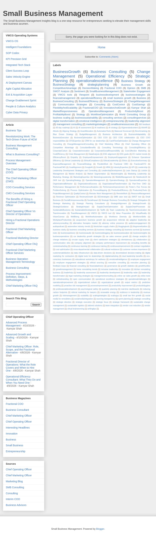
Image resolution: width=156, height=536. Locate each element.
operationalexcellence (94, 81)
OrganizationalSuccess (87, 184)
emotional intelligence (90, 121)
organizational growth (110, 282)
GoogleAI (89, 167)
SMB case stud (120, 197)
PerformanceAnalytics (89, 187)
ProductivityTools (140, 190)
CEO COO (103, 138)
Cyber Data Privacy (17, 112)
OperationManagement (95, 180)
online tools (145, 276)
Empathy (74, 157)
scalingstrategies (100, 296)
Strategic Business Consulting (114, 200)
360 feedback (144, 124)
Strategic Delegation (138, 200)
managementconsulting (103, 276)
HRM (108, 167)
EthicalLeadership (110, 161)
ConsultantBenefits (88, 148)
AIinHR (144, 128)
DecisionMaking (90, 88)
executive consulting (117, 263)
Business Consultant (17, 409)
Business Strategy (133, 81)
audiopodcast (58, 226)
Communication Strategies (72, 104)
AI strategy (113, 128)
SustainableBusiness (61, 210)
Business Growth (132, 84)
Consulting (99, 104)
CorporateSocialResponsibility (107, 151)
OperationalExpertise (138, 180)
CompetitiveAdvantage (65, 88)
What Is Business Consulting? (23, 154)
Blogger (100, 528)
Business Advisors (16, 505)
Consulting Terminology (112, 148)
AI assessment (85, 128)
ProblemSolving (59, 190)
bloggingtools (123, 226)
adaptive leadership (138, 220)
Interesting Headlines (18, 427)
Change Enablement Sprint (21, 100)
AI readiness (100, 128)
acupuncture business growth (89, 220)
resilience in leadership (129, 292)
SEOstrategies (103, 197)
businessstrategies (135, 94)
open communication (82, 279)
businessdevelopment (107, 94)
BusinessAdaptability (137, 134)
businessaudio (85, 233)
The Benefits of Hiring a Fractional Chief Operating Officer (20, 202)
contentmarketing (60, 246)
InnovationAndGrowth (115, 107)
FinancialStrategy (84, 164)
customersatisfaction (61, 253)
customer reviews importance (135, 249)
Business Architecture (112, 134)
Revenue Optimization (65, 197)
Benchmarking (141, 131)
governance (112, 266)
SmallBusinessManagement (104, 91)
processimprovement (99, 286)
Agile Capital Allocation (19, 88)
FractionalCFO (140, 164)
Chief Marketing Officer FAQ (22, 285)
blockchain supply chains (104, 226)
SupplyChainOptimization (107, 207)
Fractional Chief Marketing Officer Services (20, 251)
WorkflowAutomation (94, 217)
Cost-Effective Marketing (136, 151)
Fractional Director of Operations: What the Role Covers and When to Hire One (21, 366)
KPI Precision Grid (16, 59)
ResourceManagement (140, 194)
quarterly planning (109, 289)
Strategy (80, 114)
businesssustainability (86, 117)
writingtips (92, 309)
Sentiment (79, 91)
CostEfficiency (59, 154)
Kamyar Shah (138, 107)
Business (141, 98)
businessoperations (61, 236)
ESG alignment (109, 154)
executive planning (139, 263)
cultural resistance (111, 249)
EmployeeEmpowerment (93, 157)
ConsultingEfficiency (137, 148)
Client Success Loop (17, 70)
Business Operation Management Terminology (20, 260)
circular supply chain (80, 240)
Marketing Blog (14, 481)
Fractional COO (113, 88)
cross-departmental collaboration (87, 249)
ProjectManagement (61, 194)
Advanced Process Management (16, 324)
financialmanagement (64, 98)
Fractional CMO (121, 164)
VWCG (94, 213)
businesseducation (121, 233)
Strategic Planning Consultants (91, 203)
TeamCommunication (138, 210)
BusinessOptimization (83, 138)
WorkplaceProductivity (62, 220)
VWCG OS (12, 41)
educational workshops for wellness (90, 259)
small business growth (119, 98)
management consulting (69, 124)
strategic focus (102, 302)
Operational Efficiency (105, 76)
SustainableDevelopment (85, 210)
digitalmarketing (111, 256)
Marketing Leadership (137, 174)
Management (58, 174)
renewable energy (108, 292)
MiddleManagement (124, 177)
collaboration (141, 240)
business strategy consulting (109, 230)
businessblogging (102, 233)
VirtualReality (141, 213)
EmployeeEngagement (117, 157)
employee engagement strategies (70, 263)
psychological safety (89, 289)
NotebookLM (141, 177)
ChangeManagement (139, 101)
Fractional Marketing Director (22, 238)
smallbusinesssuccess (122, 124)
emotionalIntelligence (118, 259)
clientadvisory (126, 240)
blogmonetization (140, 226)
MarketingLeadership (102, 177)
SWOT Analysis (61, 91)
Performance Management (64, 187)
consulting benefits (139, 243)
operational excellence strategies (110, 279)
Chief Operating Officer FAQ (22, 243)
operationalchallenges (137, 279)
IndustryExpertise (121, 167)
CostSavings (138, 104)
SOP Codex (12, 53)
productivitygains (143, 286)
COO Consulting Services (20, 187)
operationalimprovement (63, 282)
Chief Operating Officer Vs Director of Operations (20, 213)
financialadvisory (97, 266)
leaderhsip (68, 273)
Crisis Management (77, 154)
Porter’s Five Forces (138, 187)
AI (74, 128)
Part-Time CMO (139, 184)
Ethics (124, 161)
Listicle (144, 171)
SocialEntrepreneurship (74, 200)
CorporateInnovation (81, 151)
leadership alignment (139, 121)
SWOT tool (136, 197)
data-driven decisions (103, 253)
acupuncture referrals (116, 220)
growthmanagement (64, 269)
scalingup (115, 296)
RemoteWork (121, 194)
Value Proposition (123, 213)
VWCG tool (106, 213)
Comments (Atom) (108, 56)
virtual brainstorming (75, 309)
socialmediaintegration (83, 299)
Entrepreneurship (15, 451)
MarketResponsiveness (65, 111)
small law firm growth (132, 296)
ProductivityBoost (134, 111)
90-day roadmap (63, 128)
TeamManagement (78, 213)
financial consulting (78, 266)
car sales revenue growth (117, 236)
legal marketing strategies (79, 276)
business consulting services (81, 230)
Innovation (12, 433)
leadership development (110, 273)
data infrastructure (82, 253)
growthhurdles (144, 266)
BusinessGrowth (66, 71)
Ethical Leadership (72, 161)
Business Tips (13, 130)
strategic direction (63, 302)
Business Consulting (109, 71)
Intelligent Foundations (18, 47)
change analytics (139, 236)
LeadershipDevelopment (112, 171)
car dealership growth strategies (87, 236)
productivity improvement (122, 286)
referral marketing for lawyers (84, 292)
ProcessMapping (100, 190)
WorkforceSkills (139, 217)
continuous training (99, 246)
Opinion (131, 88)
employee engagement (140, 259)
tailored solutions (95, 306)
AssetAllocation (86, 131)
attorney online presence (113, 223)
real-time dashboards (130, 289)
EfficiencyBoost (59, 157)
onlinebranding (62, 279)
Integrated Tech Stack (18, 65)
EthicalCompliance (92, 161)
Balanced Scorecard (123, 131)
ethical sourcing (97, 263)
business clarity (59, 230)
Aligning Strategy (69, 131)
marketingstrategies (96, 124)
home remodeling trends (87, 269)
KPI (133, 167)
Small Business (14, 445)
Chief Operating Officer (136, 144)
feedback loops (59, 266)
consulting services (112, 117)
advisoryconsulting (60, 223)
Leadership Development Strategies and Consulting (75, 171)
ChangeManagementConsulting (80, 144)
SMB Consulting (15, 487)
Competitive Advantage (63, 148)
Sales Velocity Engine (18, 76)
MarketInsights (117, 174)
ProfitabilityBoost (62, 114)
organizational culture (87, 282)
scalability (85, 296)
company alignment (83, 243)
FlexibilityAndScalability (65, 107)
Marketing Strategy (61, 177)
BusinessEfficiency (88, 101)
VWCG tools (65, 94)
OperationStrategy (117, 180)
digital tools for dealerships (89, 256)
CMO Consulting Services (20, 193)
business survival (132, 230)
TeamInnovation (59, 213)
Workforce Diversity (118, 217)
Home (101, 47)
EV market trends (139, 154)
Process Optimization (80, 190)
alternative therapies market (85, 223)
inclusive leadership (109, 269)
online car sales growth (127, 276)
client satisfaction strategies (105, 240)
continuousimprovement (120, 246)
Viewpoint (84, 94)
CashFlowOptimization (118, 141)
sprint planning (124, 299)
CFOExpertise (75, 141)
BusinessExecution (61, 138)
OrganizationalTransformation (114, 184)
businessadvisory (68, 233)
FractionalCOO (90, 107)
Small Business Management (53, 13)
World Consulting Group (132, 114)
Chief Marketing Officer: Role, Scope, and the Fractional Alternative (22, 349)
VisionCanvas (58, 217)
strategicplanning (98, 84)
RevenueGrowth (86, 197)
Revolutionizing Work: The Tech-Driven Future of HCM (21, 138)
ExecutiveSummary (139, 161)
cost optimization (63, 249)
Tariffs (102, 210)
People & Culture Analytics (21, 106)
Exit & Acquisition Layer (19, 94)
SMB (143, 88)
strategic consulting (142, 299)
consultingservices (136, 117)
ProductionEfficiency (119, 190)
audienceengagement (138, 223)
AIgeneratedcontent (129, 128)
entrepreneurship (115, 121)
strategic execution (83, 302)
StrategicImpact (82, 207)
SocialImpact (92, 200)
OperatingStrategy (73, 180)
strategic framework (120, 302)
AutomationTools (104, 131)
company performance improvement (111, 243)
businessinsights (140, 233)
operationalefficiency (91, 98)
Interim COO (13, 499)
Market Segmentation (96, 174)
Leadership (142, 167)
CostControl (118, 104)
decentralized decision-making (128, 253)
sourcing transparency (105, 299)
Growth (99, 167)
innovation (126, 269)
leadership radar (131, 273)
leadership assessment (86, 273)
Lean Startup (131, 171)
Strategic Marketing (62, 203)
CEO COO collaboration (124, 138)
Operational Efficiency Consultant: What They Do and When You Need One (23, 379)
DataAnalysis (94, 154)
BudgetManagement (88, 134)
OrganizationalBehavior (63, 184)
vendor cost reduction (132, 306)
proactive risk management (75, 286)
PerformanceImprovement (114, 187)
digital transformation (64, 121)
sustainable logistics (75, 306)
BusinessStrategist (113, 101)
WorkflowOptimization (102, 114)
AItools (56, 131)
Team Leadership (117, 210)
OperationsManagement (101, 111)
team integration (112, 306)
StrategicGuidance (60, 207)
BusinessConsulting (63, 101)
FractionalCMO (59, 167)
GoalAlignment (75, 167)
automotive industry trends (79, 226)
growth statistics (128, 266)
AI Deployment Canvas (19, 82)
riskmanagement (70, 296)
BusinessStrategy (64, 84)
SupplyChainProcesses (135, 207)
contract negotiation (142, 246)
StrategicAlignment (119, 203)
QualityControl (80, 194)
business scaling (62, 117)
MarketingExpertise (81, 177)
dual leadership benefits (132, 256)
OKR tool (57, 180)
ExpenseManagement (62, 164)
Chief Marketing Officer (109, 144)
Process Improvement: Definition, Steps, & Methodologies (18, 276)
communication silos (61, 243)
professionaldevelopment (66, 289)
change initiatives (60, 240)
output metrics (131, 282)
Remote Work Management (101, 194)
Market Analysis (76, 174)
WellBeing (75, 217)
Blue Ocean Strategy (63, 134)
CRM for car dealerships (95, 141)
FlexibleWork (102, 164)
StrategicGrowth (139, 203)
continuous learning (79, 246)
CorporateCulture (60, 151)
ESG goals (124, 154)
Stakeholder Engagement (136, 91)
